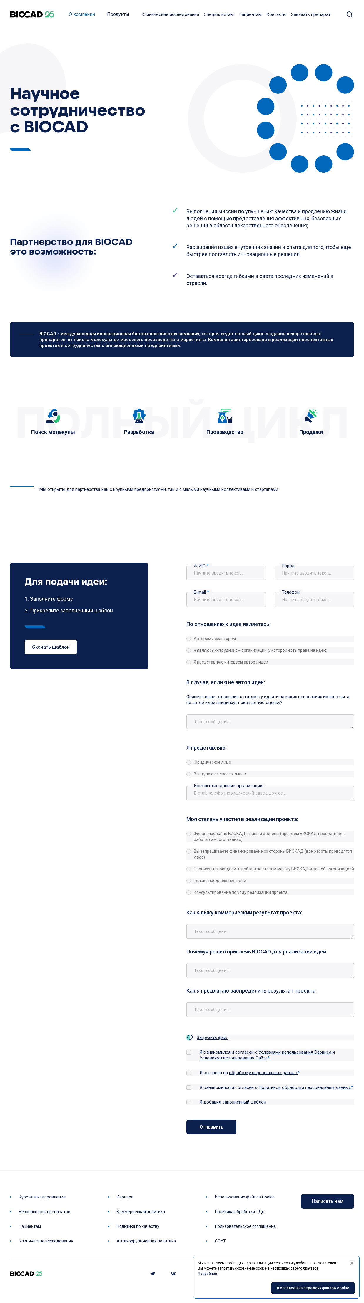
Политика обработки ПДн (239, 1211)
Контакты (276, 14)
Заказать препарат (310, 14)
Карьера (125, 1197)
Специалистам (219, 14)
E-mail (201, 592)
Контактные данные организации (228, 786)
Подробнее (207, 1274)
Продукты (118, 14)
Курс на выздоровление (42, 1197)
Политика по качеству (138, 1226)
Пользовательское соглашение (245, 1226)
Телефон (291, 592)
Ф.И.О (201, 566)
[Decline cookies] (352, 1263)
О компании (82, 14)
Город (288, 566)
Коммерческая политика (141, 1211)
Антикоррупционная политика (146, 1241)
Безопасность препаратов (44, 1211)
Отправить (211, 1127)
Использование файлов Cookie (245, 1197)
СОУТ (220, 1241)
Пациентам (250, 14)
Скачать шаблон (51, 648)
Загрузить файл (212, 1038)
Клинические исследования (170, 14)
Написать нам (327, 1201)
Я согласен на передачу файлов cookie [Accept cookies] (312, 1288)
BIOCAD (32, 14)
